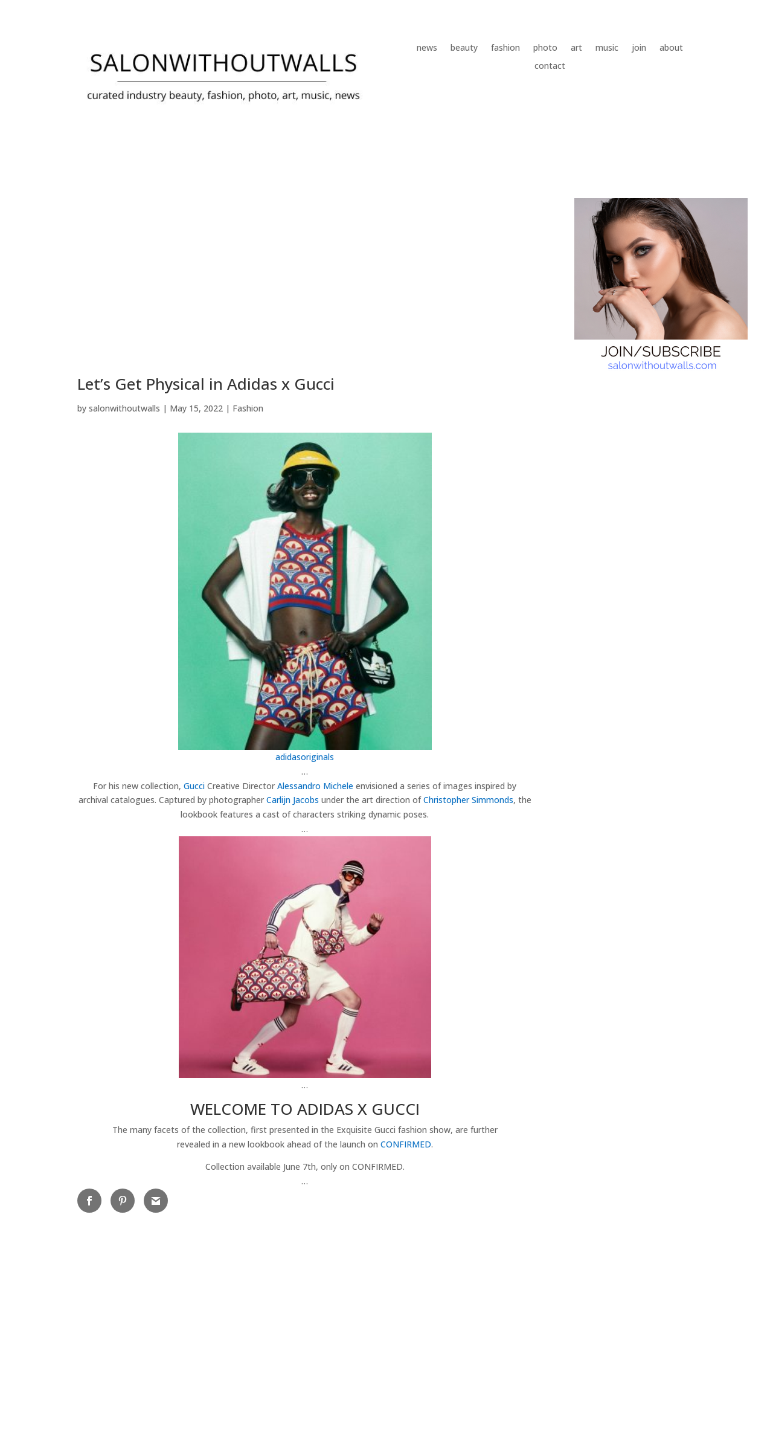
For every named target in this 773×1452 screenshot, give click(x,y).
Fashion (248, 408)
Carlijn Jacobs (292, 799)
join (639, 48)
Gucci (194, 786)
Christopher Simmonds (468, 799)
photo (545, 48)
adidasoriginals (304, 757)
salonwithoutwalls (124, 408)
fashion (505, 48)
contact (549, 66)
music (606, 48)
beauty (464, 48)
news (427, 48)
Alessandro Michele (315, 786)
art (576, 48)
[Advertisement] (305, 274)
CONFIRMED (405, 1144)
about (671, 48)
